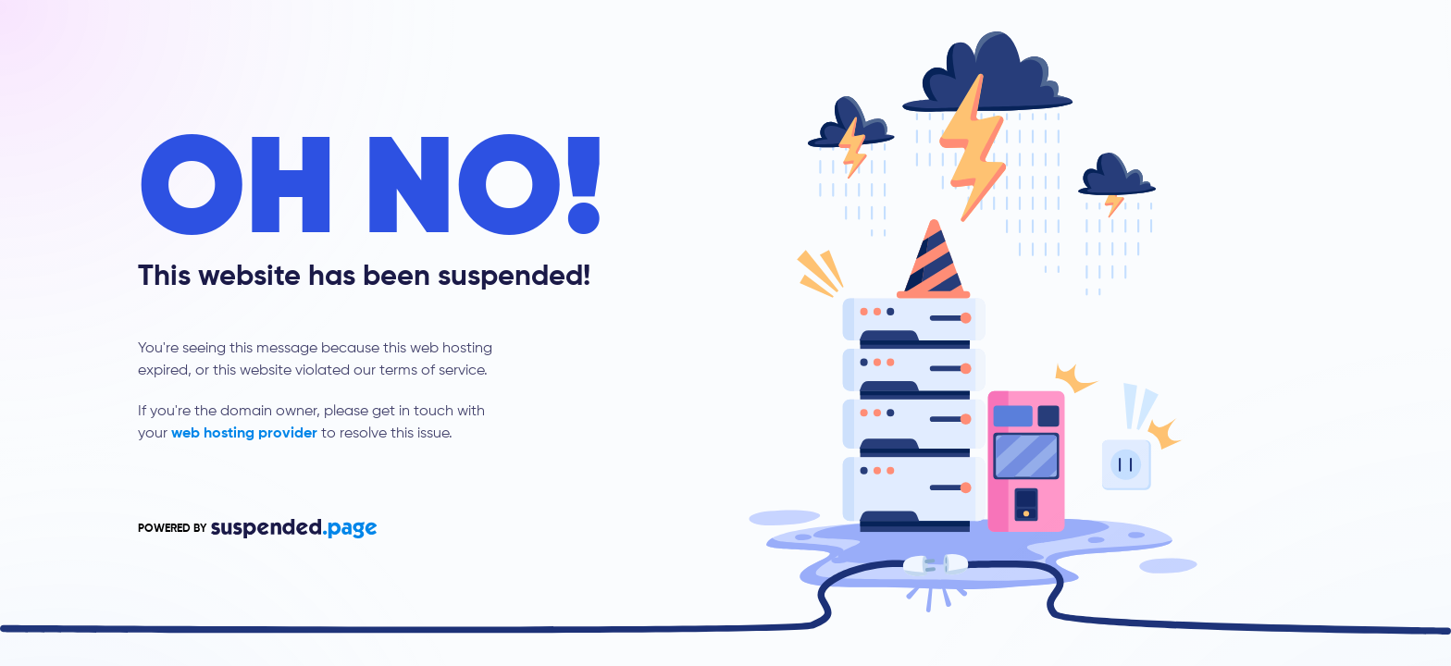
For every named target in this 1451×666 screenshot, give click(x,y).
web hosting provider (244, 433)
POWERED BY (257, 528)
